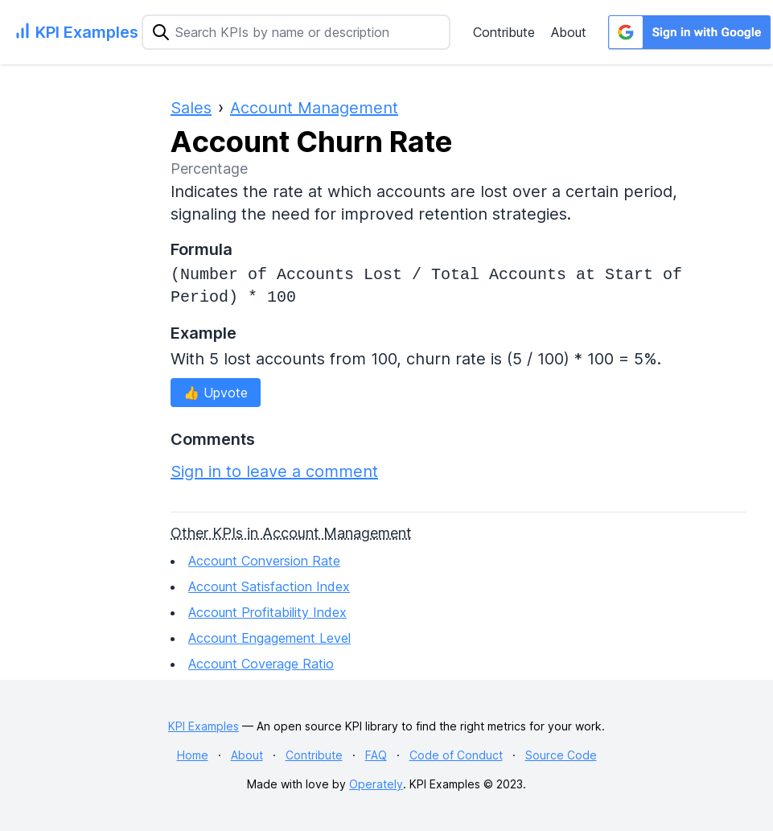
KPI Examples (203, 726)
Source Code (561, 755)
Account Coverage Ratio (261, 664)
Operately (376, 784)
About (568, 32)
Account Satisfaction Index (269, 586)
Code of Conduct (456, 755)
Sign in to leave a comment (274, 471)
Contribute (504, 32)
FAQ (376, 755)
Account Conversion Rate (264, 561)
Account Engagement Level (269, 638)
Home (192, 755)
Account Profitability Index (267, 612)
